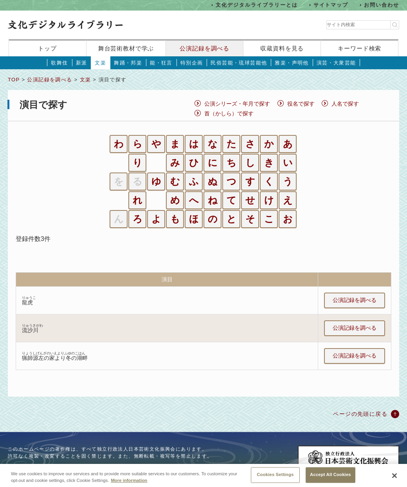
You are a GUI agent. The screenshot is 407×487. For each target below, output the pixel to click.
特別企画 (191, 63)
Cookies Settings (275, 478)
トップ (47, 48)
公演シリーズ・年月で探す (237, 104)
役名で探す (301, 104)
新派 (81, 63)
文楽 (100, 63)
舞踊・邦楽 (128, 63)
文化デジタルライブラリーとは (256, 5)
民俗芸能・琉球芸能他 (239, 63)
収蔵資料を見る (282, 48)
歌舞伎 (59, 63)
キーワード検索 (359, 48)
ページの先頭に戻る (360, 414)
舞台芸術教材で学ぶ (126, 48)
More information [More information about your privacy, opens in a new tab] (129, 484)
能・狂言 (161, 63)
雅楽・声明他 (291, 63)
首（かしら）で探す (229, 113)
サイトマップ (331, 5)
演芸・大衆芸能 (336, 63)
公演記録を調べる (204, 48)
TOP (14, 80)
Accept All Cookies (330, 478)
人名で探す (345, 104)
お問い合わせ (381, 5)
